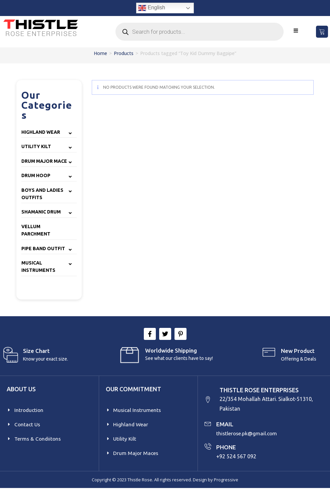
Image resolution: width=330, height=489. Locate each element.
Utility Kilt (36, 146)
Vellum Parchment (35, 230)
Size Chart (36, 351)
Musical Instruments (38, 266)
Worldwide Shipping (171, 350)
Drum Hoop (35, 175)
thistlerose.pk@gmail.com (247, 434)
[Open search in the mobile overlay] (199, 31)
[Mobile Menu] (296, 30)
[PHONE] (208, 447)
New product (298, 351)
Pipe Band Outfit (43, 248)
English (151, 8)
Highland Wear (40, 132)
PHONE (226, 447)
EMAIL (225, 424)
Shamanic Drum (41, 211)
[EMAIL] (208, 424)
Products (123, 53)
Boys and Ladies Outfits (42, 193)
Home (100, 53)
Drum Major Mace (44, 161)
